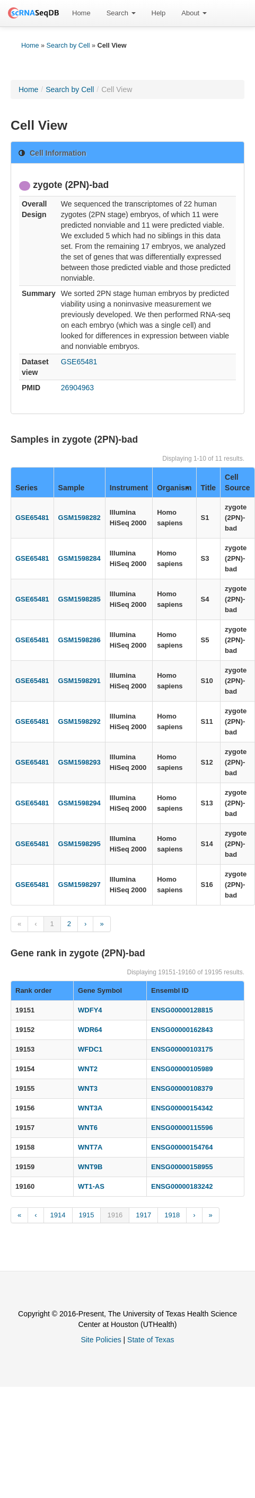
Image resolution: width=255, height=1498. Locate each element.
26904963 (77, 387)
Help (159, 13)
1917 (143, 1215)
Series (26, 487)
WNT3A (90, 1108)
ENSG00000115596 (182, 1128)
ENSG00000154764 (182, 1147)
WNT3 (88, 1088)
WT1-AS (91, 1186)
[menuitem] (81, 13)
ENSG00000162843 (182, 1030)
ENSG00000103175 (182, 1049)
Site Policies (101, 1339)
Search (121, 13)
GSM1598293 (79, 762)
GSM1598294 (79, 803)
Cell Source (237, 482)
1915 (86, 1215)
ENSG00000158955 (182, 1167)
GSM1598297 (79, 885)
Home (81, 13)
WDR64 (90, 1030)
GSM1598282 (79, 518)
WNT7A (90, 1147)
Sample (71, 487)
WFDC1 (90, 1049)
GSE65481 (79, 361)
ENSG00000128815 (182, 1010)
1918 (172, 1215)
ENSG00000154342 (182, 1108)
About (194, 13)
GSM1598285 (79, 599)
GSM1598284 (79, 558)
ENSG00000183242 (182, 1186)
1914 (58, 1215)
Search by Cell (68, 45)
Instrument (129, 487)
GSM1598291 (79, 681)
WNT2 (88, 1069)
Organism (174, 487)
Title (208, 487)
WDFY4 (90, 1010)
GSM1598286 (79, 640)
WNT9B (90, 1167)
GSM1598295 (79, 844)
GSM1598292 (79, 721)
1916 (114, 1215)
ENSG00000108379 (182, 1088)
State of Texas (150, 1339)
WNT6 (88, 1128)
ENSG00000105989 (182, 1069)
